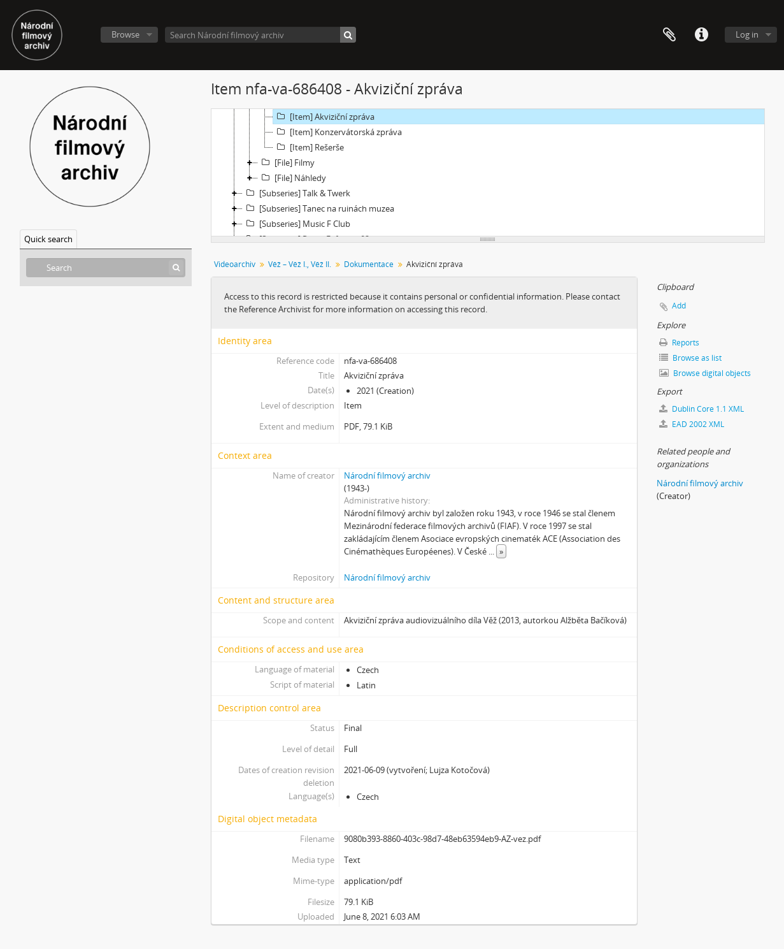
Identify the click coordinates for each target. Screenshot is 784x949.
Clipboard (669, 35)
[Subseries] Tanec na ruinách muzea (318, 208)
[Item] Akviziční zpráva (323, 116)
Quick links (701, 35)
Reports (679, 342)
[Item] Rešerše (308, 147)
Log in (747, 34)
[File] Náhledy (292, 177)
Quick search (48, 239)
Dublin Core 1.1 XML (701, 408)
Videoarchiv (234, 264)
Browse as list (690, 357)
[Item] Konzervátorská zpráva (337, 132)
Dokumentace (369, 264)
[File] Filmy (286, 162)
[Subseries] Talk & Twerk (296, 193)
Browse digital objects (705, 373)
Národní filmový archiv (387, 475)
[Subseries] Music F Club (296, 223)
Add (679, 305)
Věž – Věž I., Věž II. (299, 264)
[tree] (487, 172)
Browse (125, 34)
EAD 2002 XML (691, 424)
